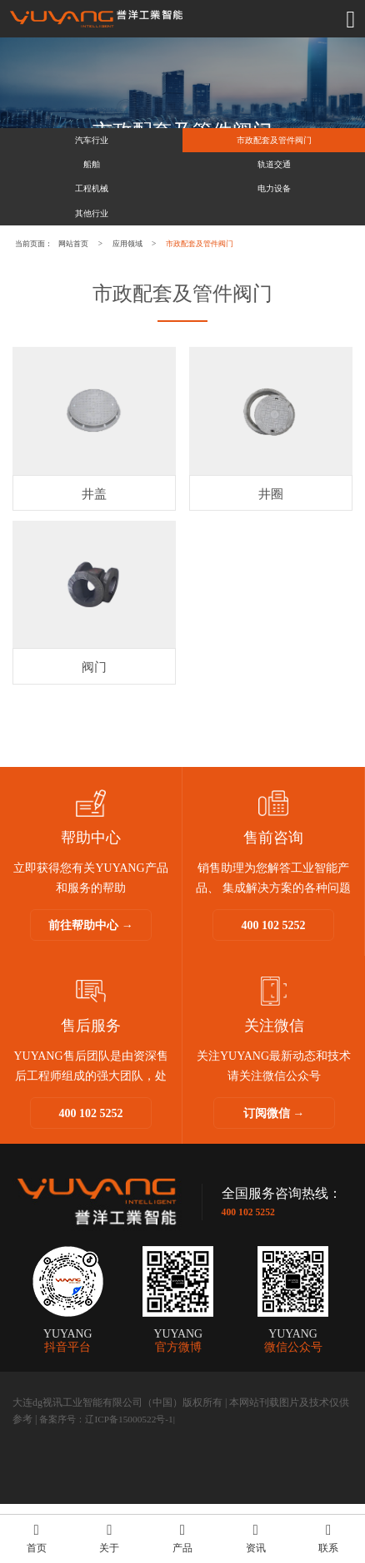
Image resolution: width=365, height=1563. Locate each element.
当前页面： (44, 292)
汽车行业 (92, 146)
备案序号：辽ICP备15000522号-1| (112, 1478)
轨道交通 (274, 183)
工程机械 (92, 219)
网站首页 (103, 292)
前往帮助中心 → (90, 984)
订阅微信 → (274, 1172)
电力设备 (274, 219)
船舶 (91, 183)
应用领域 (176, 292)
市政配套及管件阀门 (274, 146)
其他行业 (92, 255)
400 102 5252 (274, 984)
